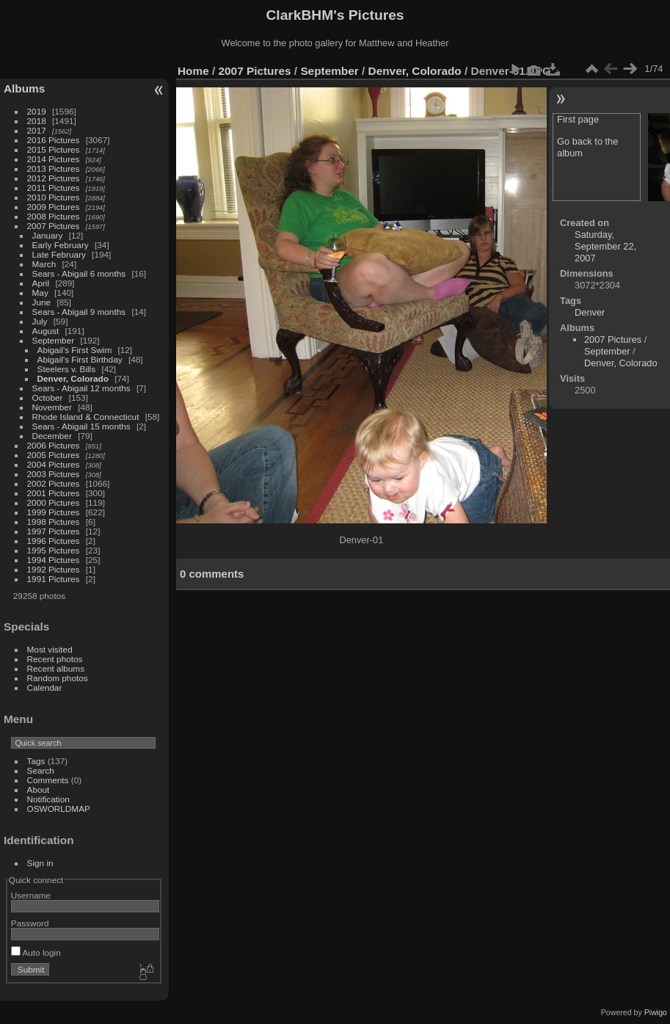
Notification (48, 799)
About (38, 789)
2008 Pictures (53, 216)
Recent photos (55, 659)
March (44, 264)
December (52, 435)
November (52, 407)
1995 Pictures (53, 550)
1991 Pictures (53, 579)
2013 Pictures (53, 168)
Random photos (57, 678)
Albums (24, 88)
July (40, 321)
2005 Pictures (53, 455)
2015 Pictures (53, 149)
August (45, 330)
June (41, 302)
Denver (590, 312)
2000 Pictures (53, 502)
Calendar (44, 687)
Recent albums (55, 668)
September (53, 340)
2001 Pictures (53, 493)
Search (40, 770)
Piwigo (655, 1012)
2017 (36, 130)
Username (31, 895)
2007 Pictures (53, 225)
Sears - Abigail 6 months (79, 273)
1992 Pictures (53, 569)
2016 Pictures (53, 140)
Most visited (50, 649)
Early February (60, 245)
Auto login (36, 952)
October (47, 397)
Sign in (40, 863)
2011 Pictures (53, 187)
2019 (36, 111)
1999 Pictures (53, 512)
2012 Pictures (53, 178)
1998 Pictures (53, 521)
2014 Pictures (53, 159)
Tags (36, 761)
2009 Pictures (53, 206)
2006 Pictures (53, 445)
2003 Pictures (53, 474)
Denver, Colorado (73, 378)
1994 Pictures (53, 559)
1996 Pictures (53, 540)
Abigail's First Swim (74, 350)
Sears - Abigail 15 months (81, 426)
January (47, 235)
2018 (36, 121)
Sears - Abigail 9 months (79, 311)
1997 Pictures (53, 531)
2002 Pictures (53, 483)
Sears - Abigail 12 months (81, 388)
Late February (59, 254)
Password (30, 923)
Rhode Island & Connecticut (85, 416)
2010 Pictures (53, 197)
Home (193, 71)
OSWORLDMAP (58, 808)
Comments (48, 780)
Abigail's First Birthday (80, 359)
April (41, 283)
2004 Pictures (53, 464)
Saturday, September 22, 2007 (605, 246)
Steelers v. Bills (66, 369)
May (40, 292)
